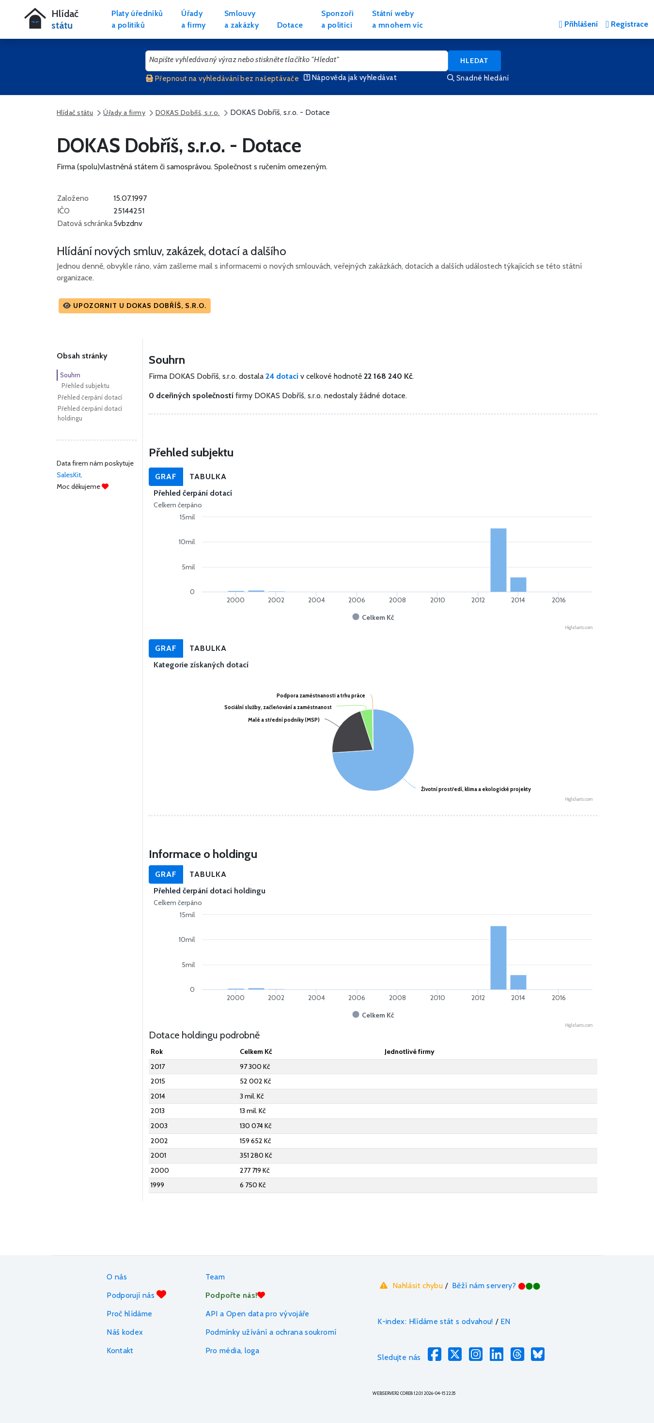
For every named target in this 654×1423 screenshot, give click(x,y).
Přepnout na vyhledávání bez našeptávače (222, 78)
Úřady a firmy (124, 112)
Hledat (474, 60)
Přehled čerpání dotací (90, 397)
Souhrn (70, 375)
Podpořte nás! (235, 1295)
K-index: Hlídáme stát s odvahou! (435, 1321)
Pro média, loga (232, 1350)
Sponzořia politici (337, 19)
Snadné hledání (478, 78)
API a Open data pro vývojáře (257, 1313)
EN (505, 1321)
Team (215, 1276)
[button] (135, 305)
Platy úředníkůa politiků (137, 19)
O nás (117, 1276)
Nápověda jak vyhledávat (350, 77)
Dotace (290, 25)
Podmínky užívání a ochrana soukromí (271, 1332)
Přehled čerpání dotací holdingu (90, 413)
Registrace (627, 24)
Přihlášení (578, 24)
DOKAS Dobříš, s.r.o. (188, 112)
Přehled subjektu (85, 385)
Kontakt (120, 1350)
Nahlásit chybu (410, 1285)
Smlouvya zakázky (241, 19)
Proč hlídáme (129, 1313)
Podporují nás (136, 1295)
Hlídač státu (75, 112)
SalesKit (69, 474)
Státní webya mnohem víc (397, 19)
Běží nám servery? (496, 1285)
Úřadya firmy (193, 19)
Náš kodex (125, 1332)
